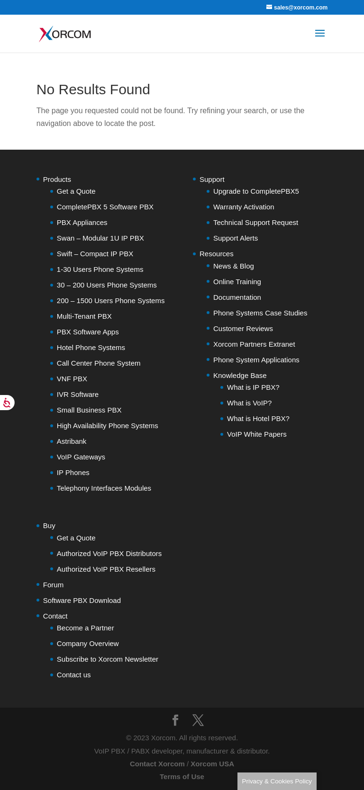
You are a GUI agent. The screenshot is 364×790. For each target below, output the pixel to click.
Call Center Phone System (99, 363)
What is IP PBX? (253, 387)
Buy (49, 525)
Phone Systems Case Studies (260, 313)
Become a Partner (85, 628)
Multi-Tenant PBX (84, 316)
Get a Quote (76, 191)
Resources (217, 254)
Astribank (72, 441)
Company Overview (88, 643)
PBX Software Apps (88, 332)
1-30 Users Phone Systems (100, 269)
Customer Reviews (243, 328)
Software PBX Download (82, 600)
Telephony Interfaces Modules (104, 488)
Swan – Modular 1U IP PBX (100, 238)
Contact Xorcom (157, 764)
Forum (53, 585)
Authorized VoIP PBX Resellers (106, 569)
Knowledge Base (240, 375)
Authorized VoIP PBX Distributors (109, 553)
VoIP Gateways (81, 457)
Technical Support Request (255, 222)
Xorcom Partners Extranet (254, 344)
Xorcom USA (212, 764)
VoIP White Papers (257, 434)
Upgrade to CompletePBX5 (256, 191)
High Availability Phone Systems (107, 426)
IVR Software (78, 394)
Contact (55, 616)
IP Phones (73, 472)
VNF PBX (72, 379)
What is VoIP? (249, 403)
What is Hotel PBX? (258, 418)
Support (212, 179)
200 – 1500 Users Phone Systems (111, 300)
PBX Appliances (82, 222)
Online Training (237, 282)
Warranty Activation (243, 207)
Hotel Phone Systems (91, 347)
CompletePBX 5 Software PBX (105, 207)
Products (57, 179)
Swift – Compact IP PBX (95, 254)
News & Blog (233, 266)
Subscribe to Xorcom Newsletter (107, 659)
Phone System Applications (256, 360)
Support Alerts (235, 238)
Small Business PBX (89, 410)
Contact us (74, 675)
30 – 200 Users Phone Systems (107, 285)
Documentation (237, 297)
